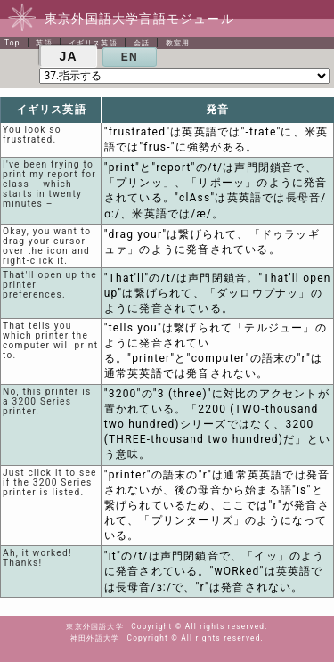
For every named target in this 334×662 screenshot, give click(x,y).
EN (129, 57)
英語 (44, 42)
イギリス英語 (93, 42)
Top (12, 42)
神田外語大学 (94, 637)
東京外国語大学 (94, 626)
